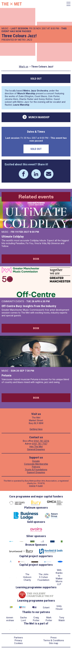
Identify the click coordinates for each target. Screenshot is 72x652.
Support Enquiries (36, 472)
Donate (36, 461)
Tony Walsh (61, 619)
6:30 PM (45, 301)
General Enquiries (36, 449)
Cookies (18, 643)
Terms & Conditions (53, 640)
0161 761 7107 (39, 443)
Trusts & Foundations (36, 469)
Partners (18, 637)
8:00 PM (34, 231)
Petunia (6, 375)
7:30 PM (29, 370)
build (40, 486)
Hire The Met (36, 446)
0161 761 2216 (41, 441)
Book (36, 258)
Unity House (59, 607)
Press (54, 637)
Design (32, 486)
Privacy (18, 640)
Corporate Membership (36, 464)
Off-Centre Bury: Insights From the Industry (29, 306)
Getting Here (36, 429)
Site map (53, 643)
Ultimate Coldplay (13, 236)
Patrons (36, 466)
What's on (23, 66)
